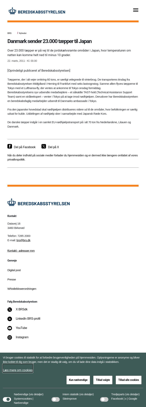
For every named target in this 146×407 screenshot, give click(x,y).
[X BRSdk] (20, 311)
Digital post (14, 270)
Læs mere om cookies (18, 370)
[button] (36, 392)
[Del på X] (50, 147)
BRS (9, 33)
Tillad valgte (103, 379)
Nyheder (23, 33)
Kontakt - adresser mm (21, 250)
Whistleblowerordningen (21, 288)
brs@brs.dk (23, 240)
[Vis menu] (135, 10)
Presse (11, 279)
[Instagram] (21, 339)
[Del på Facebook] (21, 147)
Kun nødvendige (78, 379)
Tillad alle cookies (128, 379)
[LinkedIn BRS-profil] (26, 320)
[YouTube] (20, 330)
